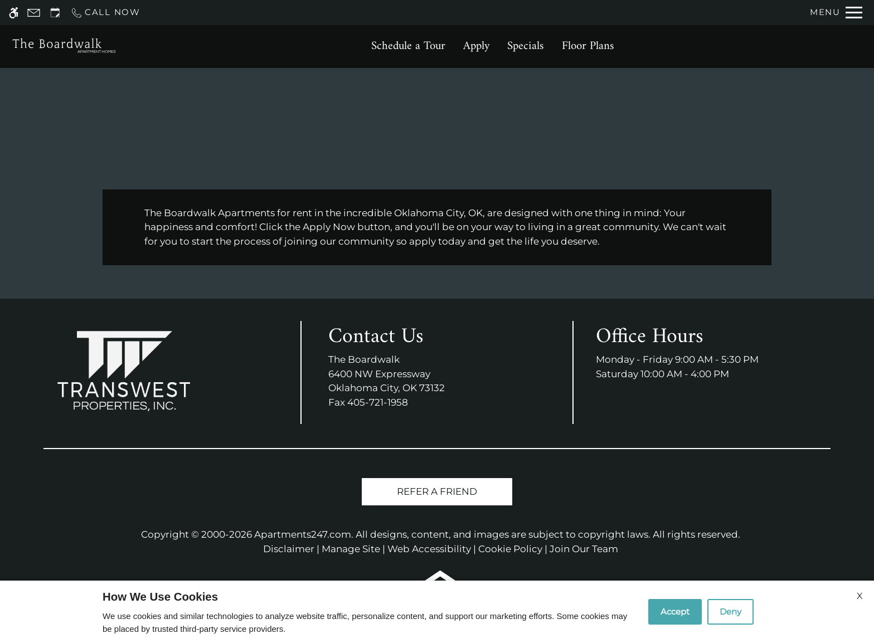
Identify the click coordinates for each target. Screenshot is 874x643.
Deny (730, 611)
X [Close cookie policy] (860, 596)
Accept (675, 611)
